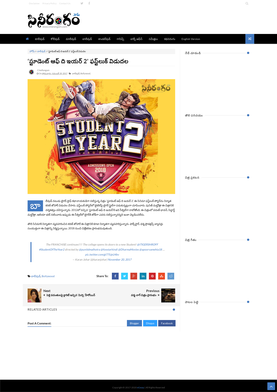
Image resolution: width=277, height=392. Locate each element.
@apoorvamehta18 (150, 249)
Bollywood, (85, 73)
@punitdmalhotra (89, 249)
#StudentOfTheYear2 (51, 249)
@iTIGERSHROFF (147, 244)
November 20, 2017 (119, 259)
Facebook (167, 323)
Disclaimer (34, 3)
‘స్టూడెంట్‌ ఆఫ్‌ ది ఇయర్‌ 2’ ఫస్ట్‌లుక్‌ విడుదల (78, 61)
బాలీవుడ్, (76, 73)
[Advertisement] (179, 20)
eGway (140, 387)
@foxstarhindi (108, 249)
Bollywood (48, 276)
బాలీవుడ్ (41, 51)
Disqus (150, 323)
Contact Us (64, 3)
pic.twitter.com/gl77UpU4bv (102, 254)
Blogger (134, 323)
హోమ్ (32, 51)
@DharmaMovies (128, 249)
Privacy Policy (49, 3)
